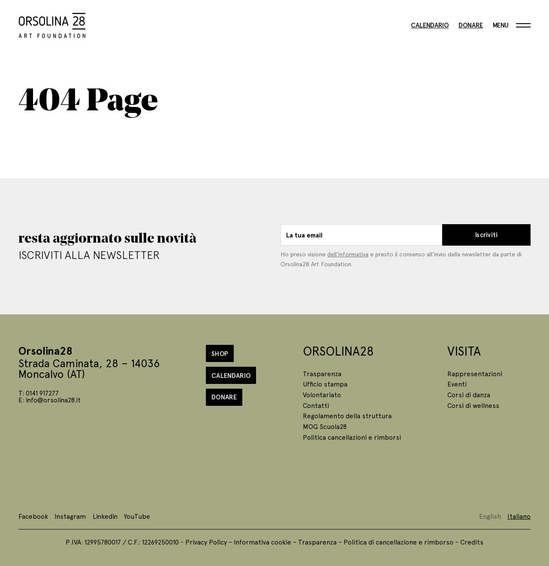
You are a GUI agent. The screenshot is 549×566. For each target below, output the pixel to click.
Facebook (33, 515)
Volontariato (322, 394)
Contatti (316, 405)
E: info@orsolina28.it (49, 399)
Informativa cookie (262, 541)
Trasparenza (322, 373)
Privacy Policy (206, 541)
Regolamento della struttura (347, 415)
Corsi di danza (468, 394)
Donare (471, 25)
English (490, 515)
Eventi (457, 383)
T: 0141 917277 (38, 392)
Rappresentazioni (474, 373)
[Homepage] (52, 23)
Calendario (430, 25)
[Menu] (512, 25)
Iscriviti (486, 234)
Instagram (70, 515)
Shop (219, 353)
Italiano (519, 515)
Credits (471, 541)
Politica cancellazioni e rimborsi (352, 436)
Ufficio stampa (325, 383)
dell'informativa (347, 254)
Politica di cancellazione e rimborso (398, 541)
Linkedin (105, 515)
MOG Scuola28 (325, 426)
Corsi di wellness (473, 405)
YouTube (137, 515)
